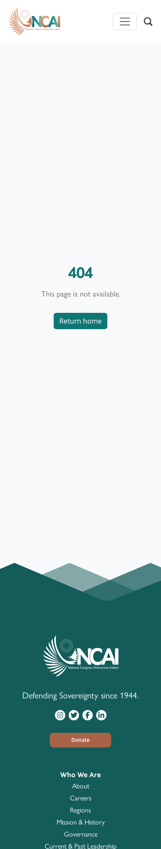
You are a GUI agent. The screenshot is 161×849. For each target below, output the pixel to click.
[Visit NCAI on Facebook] (87, 715)
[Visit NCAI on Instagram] (60, 715)
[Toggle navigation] (125, 21)
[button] (81, 740)
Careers (80, 798)
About (80, 786)
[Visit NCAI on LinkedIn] (101, 715)
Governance (80, 834)
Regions (80, 810)
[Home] (34, 21)
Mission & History (81, 822)
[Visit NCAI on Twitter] (74, 715)
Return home (80, 321)
